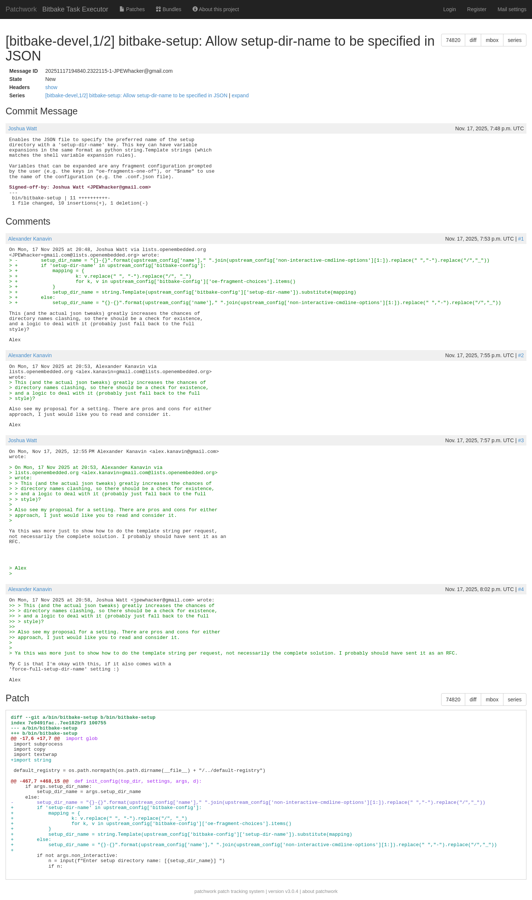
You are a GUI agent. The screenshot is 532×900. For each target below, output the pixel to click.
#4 (521, 589)
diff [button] (473, 40)
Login (449, 9)
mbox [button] (492, 40)
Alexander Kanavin (30, 239)
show (51, 87)
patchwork (205, 891)
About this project (216, 9)
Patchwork (21, 9)
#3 (521, 440)
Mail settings (511, 9)
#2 (521, 355)
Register (476, 9)
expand (240, 95)
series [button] (515, 40)
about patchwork (320, 891)
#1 (521, 239)
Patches (132, 9)
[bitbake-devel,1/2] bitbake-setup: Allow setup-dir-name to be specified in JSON (137, 95)
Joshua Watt (22, 128)
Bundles (168, 9)
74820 (453, 40)
